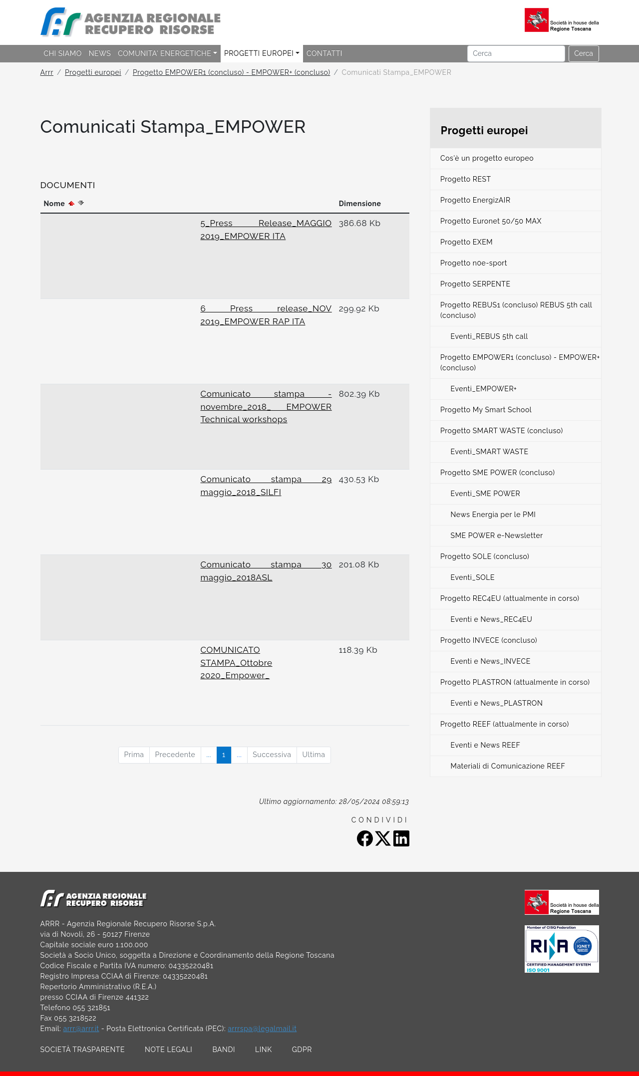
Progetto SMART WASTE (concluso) (501, 431)
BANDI (223, 1050)
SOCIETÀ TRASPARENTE (82, 1050)
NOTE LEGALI (168, 1050)
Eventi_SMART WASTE (490, 452)
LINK (263, 1050)
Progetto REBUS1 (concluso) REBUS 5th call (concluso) (516, 310)
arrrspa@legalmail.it (262, 1029)
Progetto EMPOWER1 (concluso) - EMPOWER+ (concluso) (231, 72)
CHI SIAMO (63, 53)
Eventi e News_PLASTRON (497, 703)
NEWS (100, 53)
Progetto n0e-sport (473, 263)
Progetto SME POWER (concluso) (497, 473)
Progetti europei (93, 72)
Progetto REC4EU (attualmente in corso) (510, 598)
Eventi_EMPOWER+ (484, 389)
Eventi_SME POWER (486, 494)
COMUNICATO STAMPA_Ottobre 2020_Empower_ (237, 662)
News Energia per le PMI (493, 515)
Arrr (46, 72)
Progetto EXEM (466, 242)
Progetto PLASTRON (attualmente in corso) (515, 682)
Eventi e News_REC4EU (492, 619)
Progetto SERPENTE (475, 284)
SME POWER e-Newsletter (497, 535)
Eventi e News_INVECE (491, 661)
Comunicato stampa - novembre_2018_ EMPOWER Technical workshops (266, 406)
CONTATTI (324, 53)
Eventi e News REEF (486, 745)
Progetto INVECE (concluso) (488, 640)
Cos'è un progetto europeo (487, 158)
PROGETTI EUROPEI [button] (259, 53)
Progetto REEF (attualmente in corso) (504, 724)
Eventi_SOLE (473, 577)
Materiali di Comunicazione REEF (508, 766)
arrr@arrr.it (81, 1029)
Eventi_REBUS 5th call (489, 336)
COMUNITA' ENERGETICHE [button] (164, 53)
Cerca (583, 53)
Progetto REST (465, 179)
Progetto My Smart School (486, 410)
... (208, 755)
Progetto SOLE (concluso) (484, 556)
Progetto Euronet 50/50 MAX (491, 221)
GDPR (302, 1050)
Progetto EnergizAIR (475, 200)
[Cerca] (516, 53)
